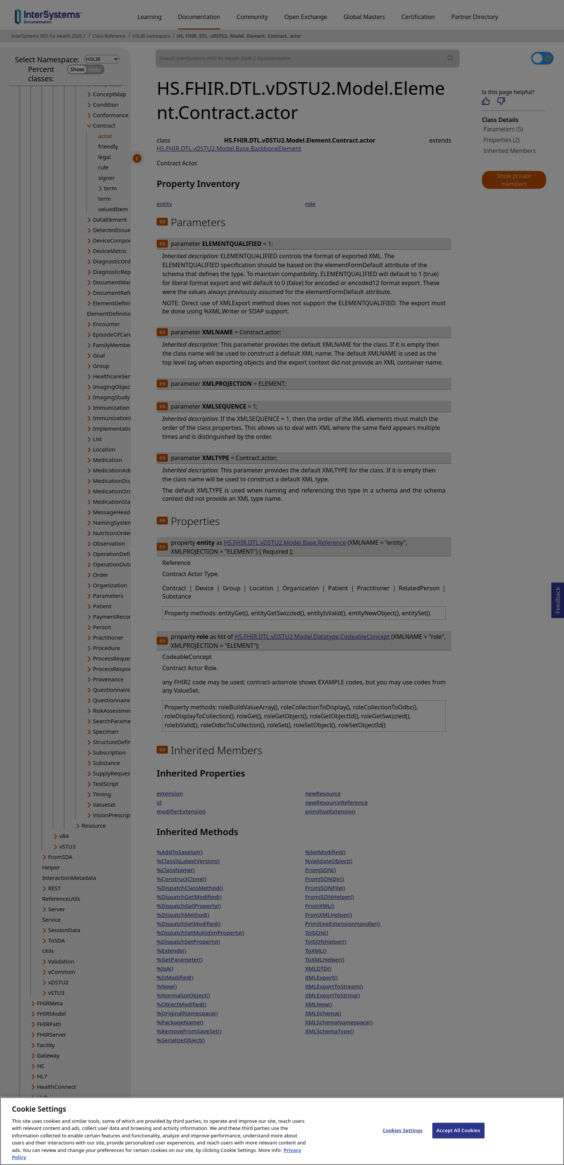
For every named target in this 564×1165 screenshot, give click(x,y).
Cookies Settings (403, 1138)
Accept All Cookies (458, 1138)
